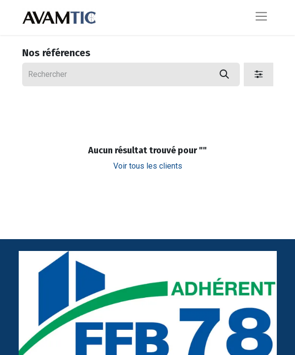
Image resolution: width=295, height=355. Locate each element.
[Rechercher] (224, 74)
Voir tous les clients (147, 166)
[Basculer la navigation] (261, 17)
